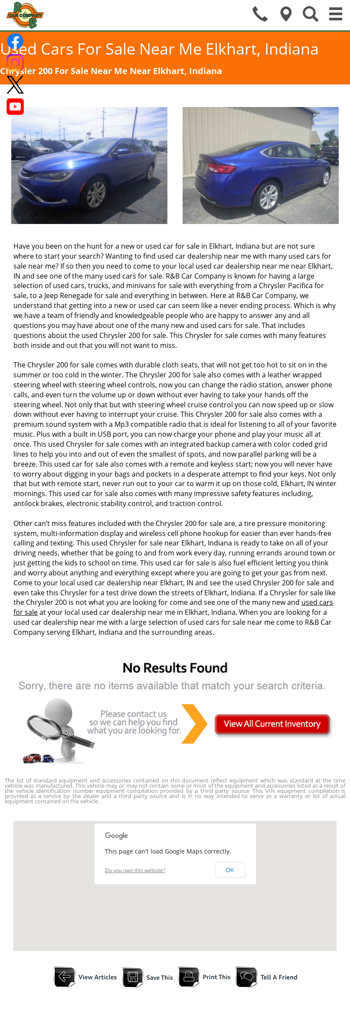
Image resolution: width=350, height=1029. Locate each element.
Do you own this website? (135, 870)
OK (230, 870)
